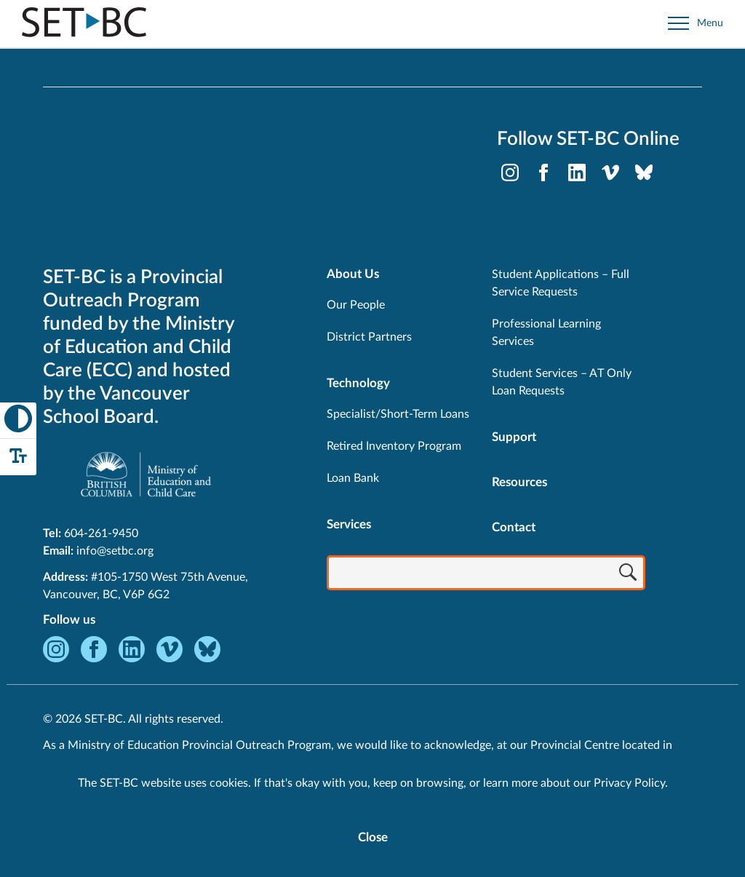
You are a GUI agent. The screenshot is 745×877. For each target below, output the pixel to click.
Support (514, 437)
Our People (356, 305)
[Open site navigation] (695, 24)
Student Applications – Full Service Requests (560, 283)
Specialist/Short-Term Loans (398, 414)
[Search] (627, 574)
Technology (358, 383)
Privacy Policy (629, 783)
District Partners (369, 337)
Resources (519, 482)
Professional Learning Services (546, 332)
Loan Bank (353, 478)
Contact (513, 527)
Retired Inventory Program (394, 446)
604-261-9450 (101, 533)
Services (349, 524)
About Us (353, 274)
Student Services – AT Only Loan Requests (562, 382)
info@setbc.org (115, 551)
